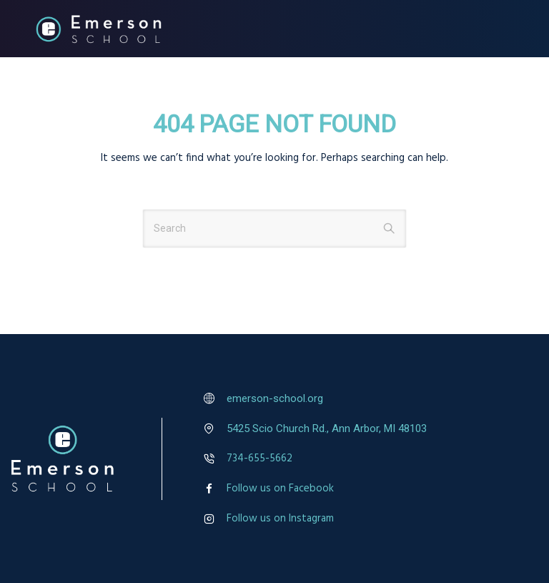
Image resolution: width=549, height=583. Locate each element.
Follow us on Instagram (280, 518)
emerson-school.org (275, 398)
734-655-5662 (259, 458)
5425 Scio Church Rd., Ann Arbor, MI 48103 (327, 428)
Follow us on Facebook (280, 488)
